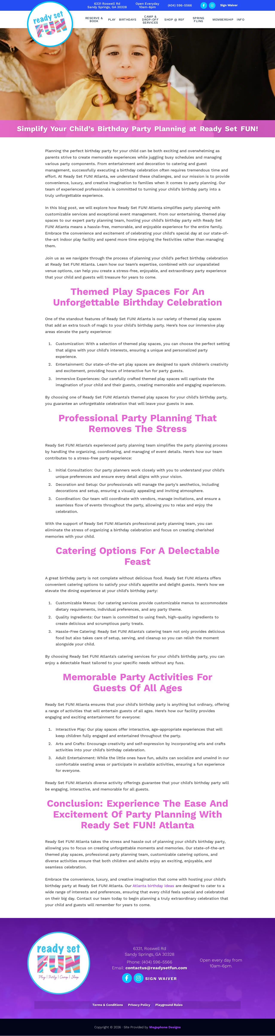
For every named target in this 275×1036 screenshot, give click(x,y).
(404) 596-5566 (180, 5)
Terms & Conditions (107, 1005)
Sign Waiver (229, 5)
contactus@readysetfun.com (156, 968)
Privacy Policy (139, 1005)
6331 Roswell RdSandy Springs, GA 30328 (107, 5)
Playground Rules (169, 1005)
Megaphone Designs (165, 1027)
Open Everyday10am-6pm (147, 5)
